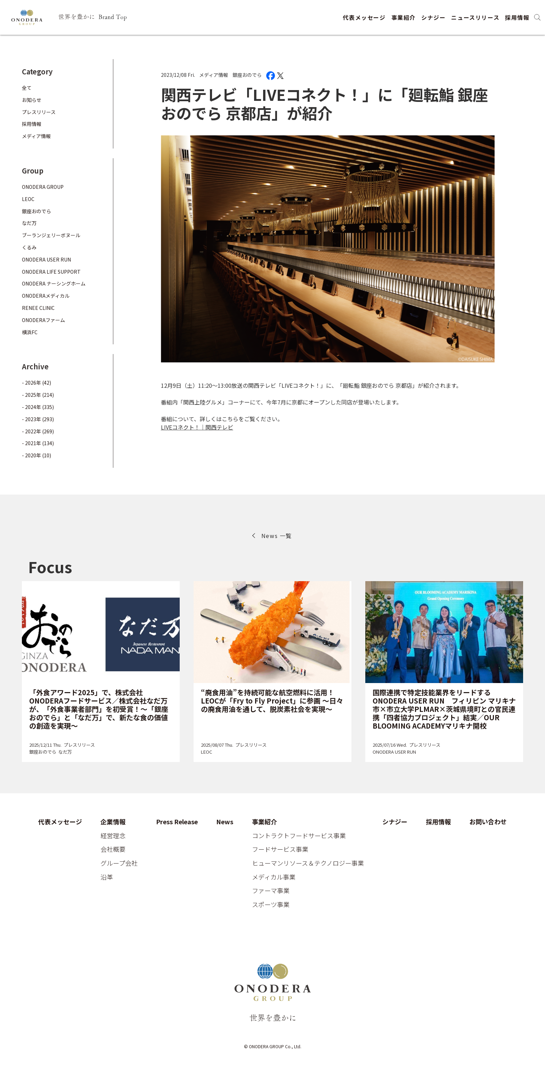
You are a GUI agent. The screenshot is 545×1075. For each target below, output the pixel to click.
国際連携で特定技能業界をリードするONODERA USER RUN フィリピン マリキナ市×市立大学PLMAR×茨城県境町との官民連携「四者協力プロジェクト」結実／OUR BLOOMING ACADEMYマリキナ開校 (444, 709)
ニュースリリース (475, 17)
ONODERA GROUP (43, 186)
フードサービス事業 (280, 849)
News (224, 822)
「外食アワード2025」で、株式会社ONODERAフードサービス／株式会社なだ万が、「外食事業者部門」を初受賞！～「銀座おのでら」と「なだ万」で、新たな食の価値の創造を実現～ (98, 709)
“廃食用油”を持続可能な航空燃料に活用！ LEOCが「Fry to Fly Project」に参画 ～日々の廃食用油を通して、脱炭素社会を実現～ (272, 700)
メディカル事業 (273, 877)
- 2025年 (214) (38, 394)
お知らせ (31, 99)
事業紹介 (403, 17)
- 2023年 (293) (38, 419)
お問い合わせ (488, 822)
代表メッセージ (364, 17)
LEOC (28, 198)
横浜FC (30, 332)
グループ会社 (119, 863)
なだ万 (29, 222)
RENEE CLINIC (38, 307)
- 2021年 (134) (38, 443)
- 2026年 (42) (36, 382)
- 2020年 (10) (36, 455)
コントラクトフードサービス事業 (299, 836)
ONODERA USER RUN (46, 259)
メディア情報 (213, 74)
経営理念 (112, 836)
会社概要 (112, 849)
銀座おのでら (247, 74)
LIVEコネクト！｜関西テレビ (197, 427)
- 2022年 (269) (38, 431)
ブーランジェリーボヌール (51, 235)
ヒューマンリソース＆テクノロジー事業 (308, 863)
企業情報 (112, 822)
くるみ (29, 247)
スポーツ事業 (271, 904)
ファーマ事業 (271, 891)
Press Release (177, 822)
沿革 (106, 877)
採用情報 (517, 17)
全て (27, 87)
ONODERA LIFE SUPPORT (51, 271)
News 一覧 (276, 535)
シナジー (433, 17)
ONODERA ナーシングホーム (54, 283)
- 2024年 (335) (38, 406)
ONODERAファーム (43, 319)
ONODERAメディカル (46, 295)
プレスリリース (39, 112)
